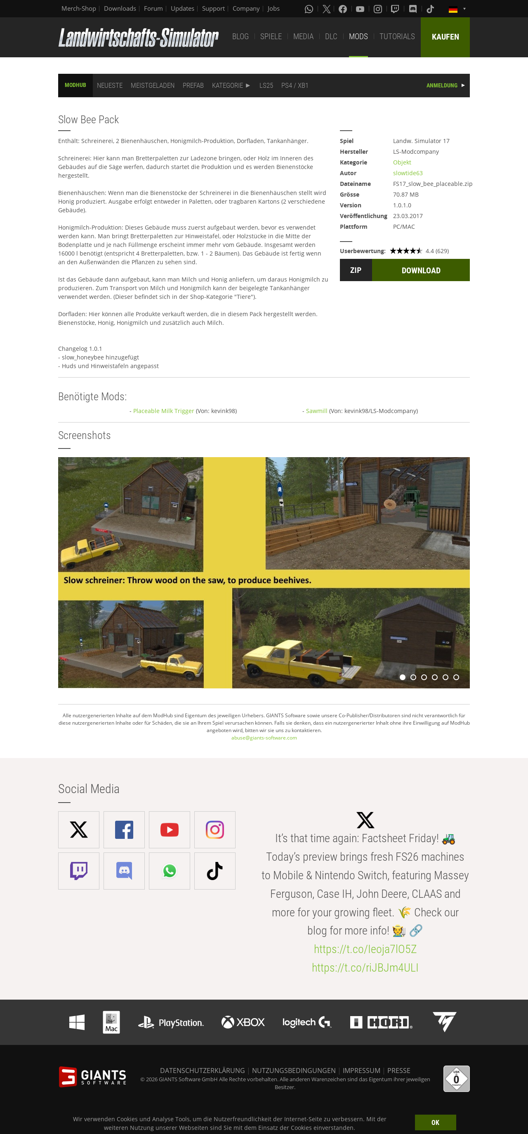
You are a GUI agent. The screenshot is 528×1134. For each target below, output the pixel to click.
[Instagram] (379, 8)
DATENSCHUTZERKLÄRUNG (202, 1070)
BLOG (240, 36)
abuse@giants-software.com (264, 737)
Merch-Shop (78, 8)
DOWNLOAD (421, 270)
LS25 (266, 85)
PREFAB (193, 85)
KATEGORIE (227, 85)
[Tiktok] (431, 8)
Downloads (120, 8)
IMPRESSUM (361, 1070)
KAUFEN (445, 37)
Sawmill (317, 411)
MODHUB (75, 85)
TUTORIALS (397, 36)
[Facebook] (344, 8)
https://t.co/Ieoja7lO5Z (365, 949)
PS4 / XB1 (295, 85)
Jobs (274, 8)
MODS (358, 36)
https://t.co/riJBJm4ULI (365, 967)
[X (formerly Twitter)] (327, 8)
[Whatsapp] (310, 8)
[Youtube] (361, 8)
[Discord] (414, 8)
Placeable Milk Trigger (163, 411)
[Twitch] (396, 8)
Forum (153, 8)
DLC (331, 36)
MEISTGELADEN (152, 85)
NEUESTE (110, 85)
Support (213, 8)
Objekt (402, 162)
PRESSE (398, 1070)
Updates (182, 8)
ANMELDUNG (442, 85)
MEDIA (303, 36)
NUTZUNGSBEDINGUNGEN (294, 1070)
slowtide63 (408, 173)
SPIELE (271, 36)
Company (246, 8)
